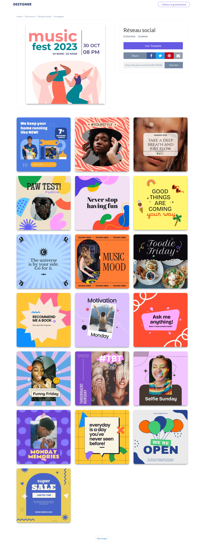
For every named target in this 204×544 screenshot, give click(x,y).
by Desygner (129, 36)
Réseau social (44, 16)
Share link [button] (173, 65)
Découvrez (30, 16)
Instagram (59, 16)
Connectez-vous (144, 4)
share (135, 55)
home (19, 16)
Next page (102, 538)
